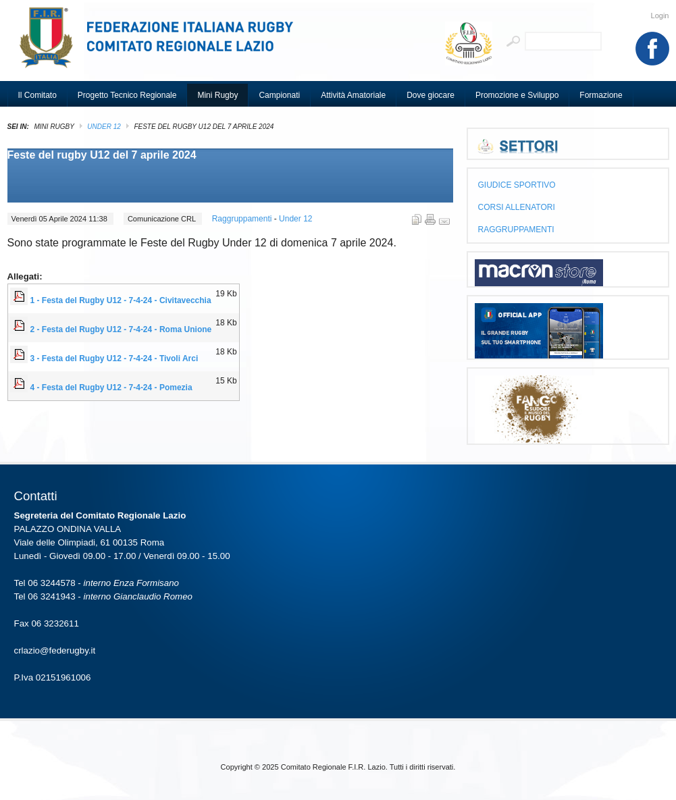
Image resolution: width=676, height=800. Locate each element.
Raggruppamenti (243, 218)
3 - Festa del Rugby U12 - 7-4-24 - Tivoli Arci (114, 358)
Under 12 (103, 126)
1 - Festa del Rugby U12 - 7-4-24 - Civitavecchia (120, 300)
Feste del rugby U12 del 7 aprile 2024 (102, 155)
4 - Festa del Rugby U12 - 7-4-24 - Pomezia (111, 387)
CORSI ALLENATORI (516, 207)
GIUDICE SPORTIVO (517, 185)
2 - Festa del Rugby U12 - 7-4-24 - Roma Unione (121, 329)
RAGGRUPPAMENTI (516, 229)
